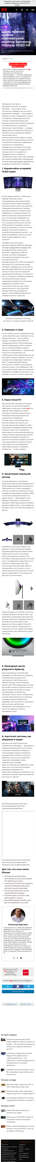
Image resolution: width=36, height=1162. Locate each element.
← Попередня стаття (10, 1004)
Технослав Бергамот (14, 51)
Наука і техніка (24, 1149)
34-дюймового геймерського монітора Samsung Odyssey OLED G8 (16, 84)
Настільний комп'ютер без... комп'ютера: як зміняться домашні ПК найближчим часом (18, 878)
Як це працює (24, 1153)
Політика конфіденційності (8, 1150)
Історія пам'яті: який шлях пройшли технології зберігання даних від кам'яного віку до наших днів (18, 885)
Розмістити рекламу (9, 1159)
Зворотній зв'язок (8, 1157)
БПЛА (21, 1151)
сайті (18, 865)
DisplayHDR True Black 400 (20, 248)
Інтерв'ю (22, 1144)
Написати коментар (18, 991)
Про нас (5, 1144)
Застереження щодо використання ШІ (9, 1153)
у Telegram (27, 981)
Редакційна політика (9, 1147)
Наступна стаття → (26, 1004)
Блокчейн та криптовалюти (24, 1156)
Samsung (27, 75)
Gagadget (4, 9)
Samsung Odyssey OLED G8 (19, 161)
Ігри (20, 1159)
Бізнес (21, 1147)
